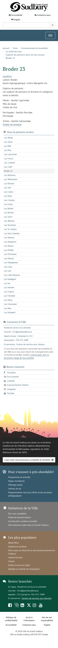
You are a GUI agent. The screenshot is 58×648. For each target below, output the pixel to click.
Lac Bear (8, 308)
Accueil (6, 48)
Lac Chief (8, 167)
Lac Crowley (9, 200)
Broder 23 (10, 58)
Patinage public (15, 484)
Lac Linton (8, 192)
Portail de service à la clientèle (32, 586)
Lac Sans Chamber (12, 233)
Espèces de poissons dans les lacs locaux (25, 54)
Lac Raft (7, 146)
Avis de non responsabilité (47, 619)
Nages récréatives (16, 481)
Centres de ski (14, 488)
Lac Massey (9, 258)
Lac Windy (8, 137)
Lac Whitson (9, 221)
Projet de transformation (19, 517)
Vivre (15, 48)
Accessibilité (16, 15)
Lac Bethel (8, 208)
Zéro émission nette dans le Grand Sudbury (28, 525)
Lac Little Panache (12, 275)
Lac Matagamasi (11, 262)
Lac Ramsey (9, 237)
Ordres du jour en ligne (19, 565)
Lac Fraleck (9, 291)
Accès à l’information (29, 619)
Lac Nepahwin (10, 241)
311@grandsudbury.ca (28, 590)
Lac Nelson (9, 246)
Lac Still (7, 187)
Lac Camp (8, 204)
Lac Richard (9, 183)
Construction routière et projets (22, 521)
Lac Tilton (8, 142)
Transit (11, 561)
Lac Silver (8, 216)
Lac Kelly (8, 196)
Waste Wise (13, 542)
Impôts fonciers (15, 557)
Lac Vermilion (10, 225)
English (17, 19)
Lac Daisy (8, 300)
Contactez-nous (43, 15)
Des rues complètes (17, 513)
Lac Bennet (9, 212)
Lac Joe (7, 283)
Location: (7, 76)
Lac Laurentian (10, 154)
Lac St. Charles (10, 229)
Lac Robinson (9, 175)
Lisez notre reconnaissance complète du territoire (27, 459)
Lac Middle (9, 250)
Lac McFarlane (10, 254)
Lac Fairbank (9, 295)
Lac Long (8, 266)
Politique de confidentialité (11, 619)
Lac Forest (8, 158)
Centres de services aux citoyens (37, 598)
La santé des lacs (14, 51)
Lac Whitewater (11, 179)
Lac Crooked (9, 162)
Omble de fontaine (12, 124)
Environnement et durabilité (34, 48)
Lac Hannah (9, 287)
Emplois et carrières (17, 546)
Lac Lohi (7, 271)
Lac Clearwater (10, 304)
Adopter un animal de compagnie (23, 569)
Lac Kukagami (10, 279)
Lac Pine (7, 150)
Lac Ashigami (9, 312)
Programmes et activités (19, 477)
